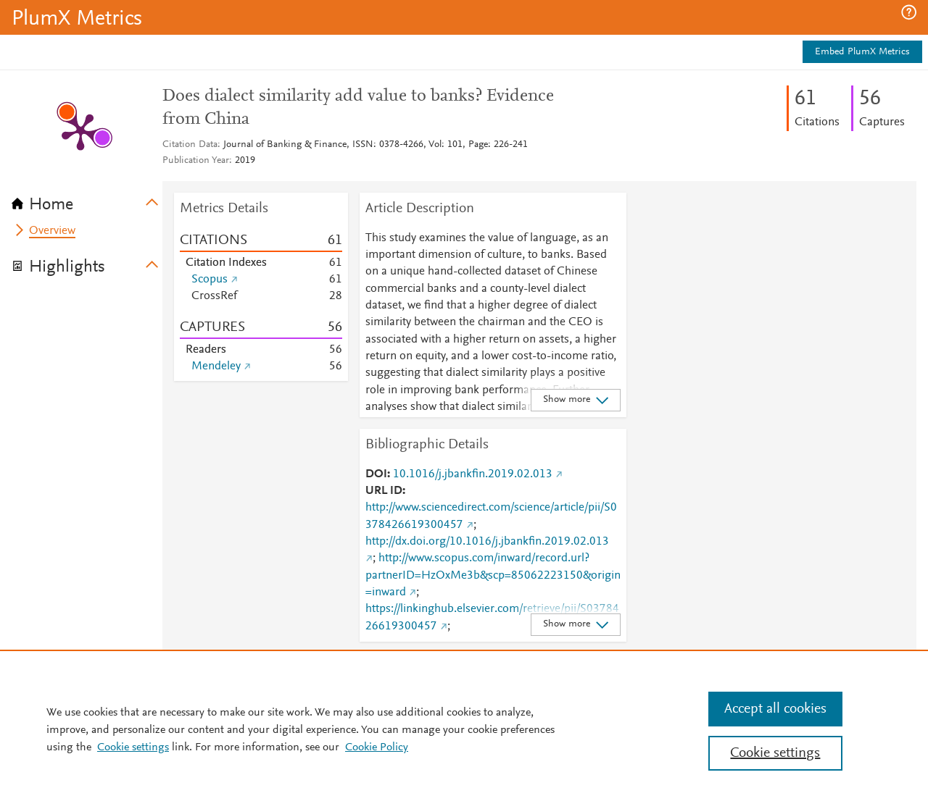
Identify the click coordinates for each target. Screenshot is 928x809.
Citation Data (190, 145)
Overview (52, 231)
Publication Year (195, 161)
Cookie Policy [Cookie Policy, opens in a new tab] (376, 747)
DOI (376, 474)
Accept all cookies (775, 709)
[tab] (87, 200)
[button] (908, 12)
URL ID (383, 491)
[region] (464, 729)
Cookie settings (133, 747)
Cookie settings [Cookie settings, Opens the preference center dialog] (775, 753)
